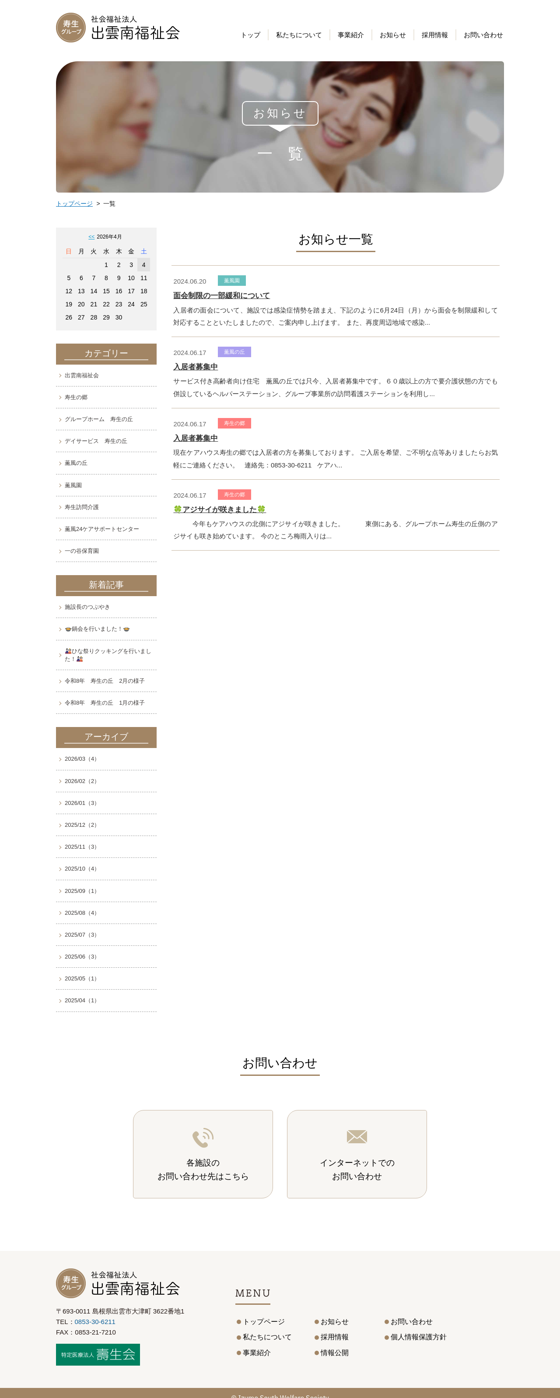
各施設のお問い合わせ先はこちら (203, 1159)
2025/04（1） (82, 1000)
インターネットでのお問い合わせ (357, 1159)
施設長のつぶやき (87, 607)
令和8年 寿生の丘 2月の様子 (105, 681)
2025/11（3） (82, 846)
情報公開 (335, 1342)
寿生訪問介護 (82, 507)
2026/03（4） (82, 758)
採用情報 (435, 35)
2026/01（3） (82, 803)
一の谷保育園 (82, 551)
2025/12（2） (82, 825)
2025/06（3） (82, 956)
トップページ (74, 203)
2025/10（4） (82, 868)
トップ (250, 35)
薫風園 (73, 485)
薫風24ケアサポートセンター (102, 529)
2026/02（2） (82, 781)
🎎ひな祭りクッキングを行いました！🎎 (108, 655)
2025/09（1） (82, 891)
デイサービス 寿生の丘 (96, 441)
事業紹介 (257, 1342)
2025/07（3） (82, 934)
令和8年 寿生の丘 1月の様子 (105, 702)
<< (91, 237)
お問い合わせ (483, 35)
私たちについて (299, 35)
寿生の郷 (76, 397)
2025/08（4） (82, 913)
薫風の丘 (76, 463)
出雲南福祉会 (82, 375)
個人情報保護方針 (419, 1327)
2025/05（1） (82, 978)
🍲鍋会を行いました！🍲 (97, 628)
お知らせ (393, 35)
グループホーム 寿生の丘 (99, 419)
